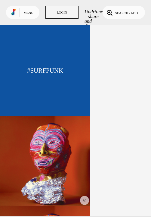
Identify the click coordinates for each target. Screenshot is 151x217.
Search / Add (122, 12)
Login (62, 12)
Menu (28, 12)
